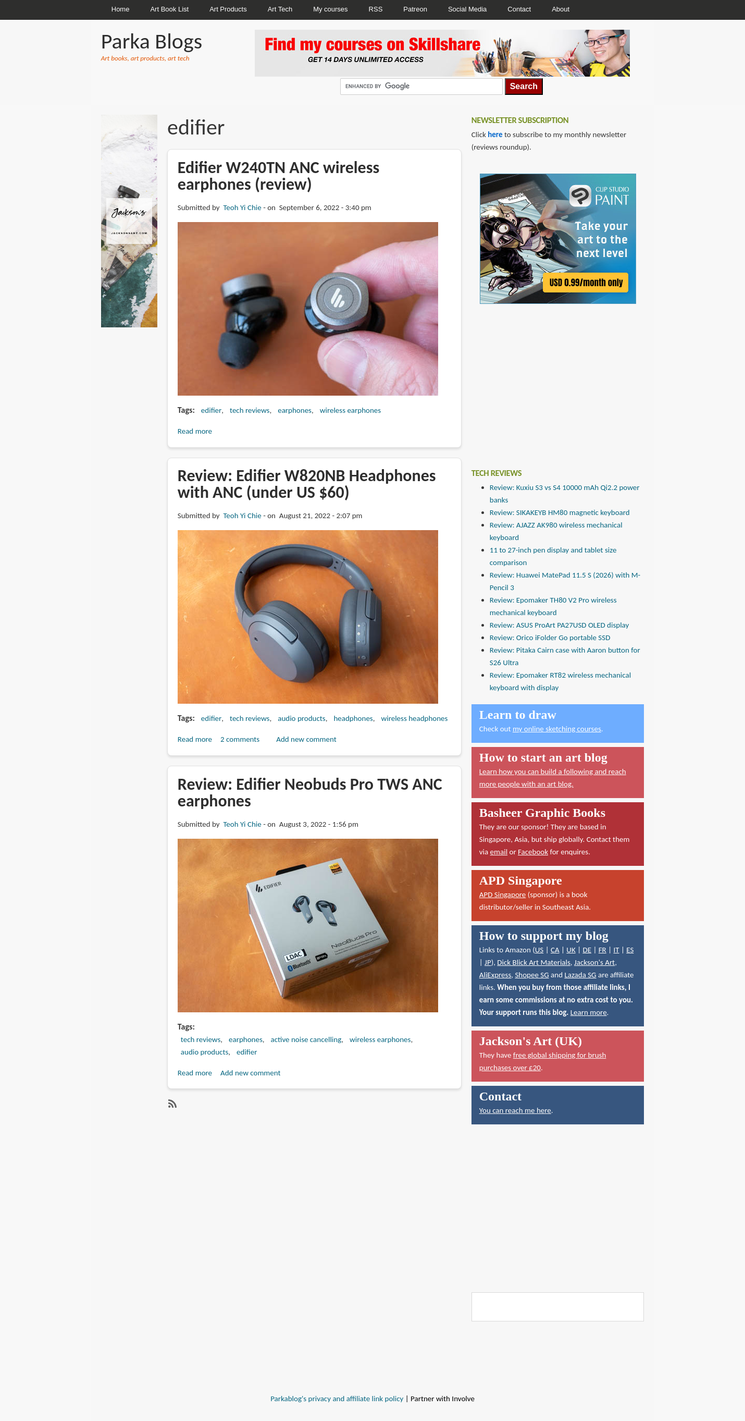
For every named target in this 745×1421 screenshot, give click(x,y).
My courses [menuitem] (330, 9)
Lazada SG (580, 974)
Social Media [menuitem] (467, 9)
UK (570, 949)
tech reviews (249, 410)
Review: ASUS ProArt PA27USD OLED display (559, 625)
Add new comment (306, 739)
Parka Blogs (151, 41)
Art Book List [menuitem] (169, 9)
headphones (352, 718)
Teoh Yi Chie (242, 207)
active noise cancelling (306, 1039)
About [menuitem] (560, 9)
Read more (195, 431)
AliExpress (495, 974)
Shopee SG (532, 974)
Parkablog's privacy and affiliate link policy (336, 1398)
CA (555, 949)
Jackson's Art (594, 962)
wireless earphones (350, 410)
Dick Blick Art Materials (533, 962)
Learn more (588, 1012)
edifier (211, 410)
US (539, 949)
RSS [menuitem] (376, 9)
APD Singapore (502, 894)
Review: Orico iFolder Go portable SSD (550, 637)
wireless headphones (414, 718)
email (499, 851)
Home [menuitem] (120, 9)
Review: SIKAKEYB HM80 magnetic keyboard (560, 512)
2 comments (239, 739)
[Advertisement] (549, 378)
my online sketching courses (557, 728)
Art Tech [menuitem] (280, 9)
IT (616, 949)
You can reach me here (515, 1110)
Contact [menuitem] (519, 9)
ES (630, 949)
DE (586, 949)
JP (488, 962)
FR (602, 949)
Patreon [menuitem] (415, 9)
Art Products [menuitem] (228, 9)
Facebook (533, 851)
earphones (295, 410)
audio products (301, 718)
